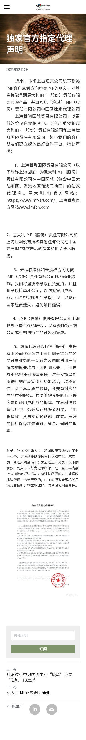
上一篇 (11, 669)
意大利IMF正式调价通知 (28, 692)
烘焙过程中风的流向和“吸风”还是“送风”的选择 (39, 677)
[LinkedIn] (34, 709)
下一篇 (11, 687)
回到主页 (14, 706)
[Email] (51, 709)
